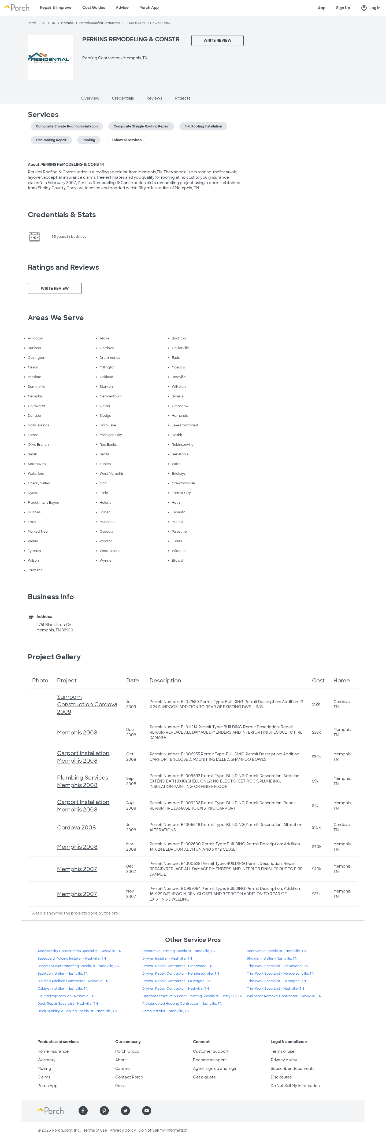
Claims (44, 1077)
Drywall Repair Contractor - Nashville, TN (175, 988)
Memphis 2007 (77, 869)
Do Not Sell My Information (295, 1085)
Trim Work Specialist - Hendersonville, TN (280, 973)
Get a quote (204, 1077)
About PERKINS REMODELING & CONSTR (66, 164)
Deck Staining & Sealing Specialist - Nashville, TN (77, 1011)
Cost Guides (93, 7)
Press (120, 1085)
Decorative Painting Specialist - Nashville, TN (178, 951)
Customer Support (211, 1051)
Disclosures (281, 1077)
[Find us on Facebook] (83, 1110)
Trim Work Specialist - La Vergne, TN (276, 981)
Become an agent (210, 1060)
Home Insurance (53, 1051)
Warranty (46, 1060)
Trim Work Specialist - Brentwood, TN (277, 966)
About (121, 1060)
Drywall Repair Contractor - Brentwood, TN (177, 966)
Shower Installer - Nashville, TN (272, 958)
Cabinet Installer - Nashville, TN (63, 988)
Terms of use (282, 1051)
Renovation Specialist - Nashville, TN (276, 951)
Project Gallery (54, 656)
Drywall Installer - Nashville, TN (167, 958)
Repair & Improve (56, 7)
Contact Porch (129, 1077)
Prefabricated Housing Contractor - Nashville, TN (182, 1003)
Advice (122, 7)
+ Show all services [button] (127, 140)
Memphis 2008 (77, 732)
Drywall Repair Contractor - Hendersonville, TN (180, 973)
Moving (44, 1068)
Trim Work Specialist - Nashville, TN (275, 988)
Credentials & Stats (62, 214)
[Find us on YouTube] (146, 1110)
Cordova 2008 (76, 827)
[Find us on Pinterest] (104, 1110)
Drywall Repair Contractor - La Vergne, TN (176, 981)
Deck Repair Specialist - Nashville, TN (68, 1003)
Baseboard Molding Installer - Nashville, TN (72, 958)
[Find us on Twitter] (125, 1110)
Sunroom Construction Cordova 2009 (87, 704)
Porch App (149, 7)
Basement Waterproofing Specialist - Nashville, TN (78, 966)
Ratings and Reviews (63, 267)
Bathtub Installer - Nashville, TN (63, 973)
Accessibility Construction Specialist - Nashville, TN (79, 951)
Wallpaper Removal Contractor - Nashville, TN (284, 996)
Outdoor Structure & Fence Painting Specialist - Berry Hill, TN (192, 996)
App (321, 7)
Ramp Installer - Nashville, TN (165, 1011)
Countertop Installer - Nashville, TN (66, 996)
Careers (122, 1068)
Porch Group (127, 1051)
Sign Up (343, 7)
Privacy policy (284, 1060)
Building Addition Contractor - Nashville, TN (73, 981)
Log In (371, 8)
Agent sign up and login (215, 1068)
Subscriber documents (292, 1068)
